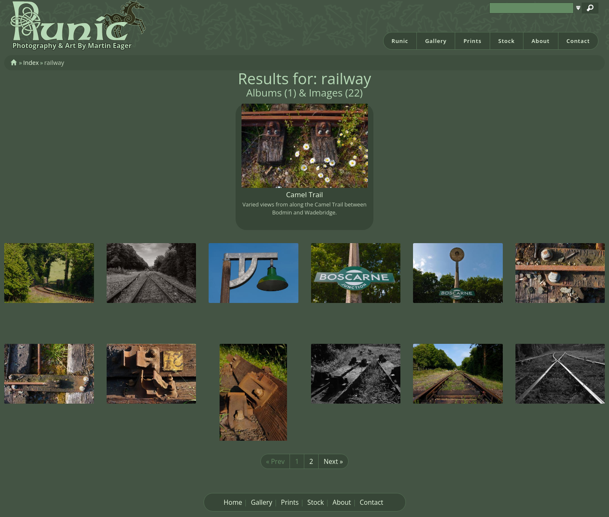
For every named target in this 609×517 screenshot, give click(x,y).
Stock (506, 41)
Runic (400, 41)
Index (31, 63)
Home (233, 502)
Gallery (436, 41)
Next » (333, 461)
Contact (578, 41)
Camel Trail (304, 194)
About (540, 41)
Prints (473, 41)
